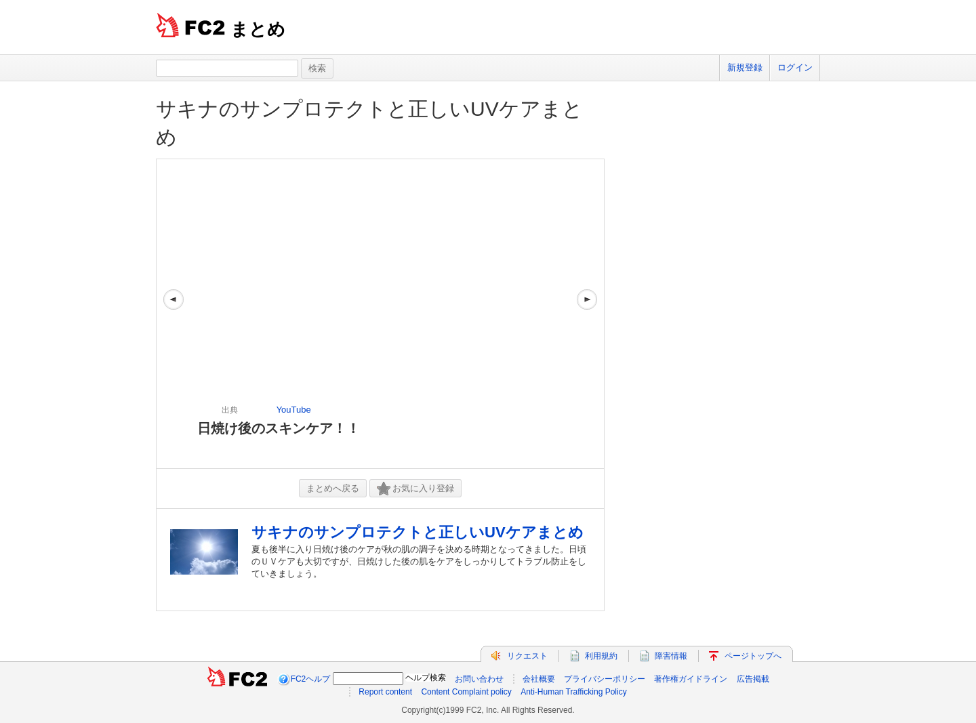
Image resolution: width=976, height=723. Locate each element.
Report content (385, 692)
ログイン (795, 67)
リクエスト (527, 656)
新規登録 (744, 67)
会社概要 (539, 679)
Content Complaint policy (466, 692)
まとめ (257, 29)
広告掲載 (753, 679)
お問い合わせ (479, 679)
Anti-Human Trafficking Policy (574, 692)
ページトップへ (753, 656)
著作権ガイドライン (690, 679)
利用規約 (601, 656)
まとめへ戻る (332, 488)
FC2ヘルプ (311, 679)
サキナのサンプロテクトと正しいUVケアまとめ (417, 532)
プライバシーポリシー (604, 679)
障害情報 (671, 656)
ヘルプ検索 (425, 678)
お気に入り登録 (415, 489)
